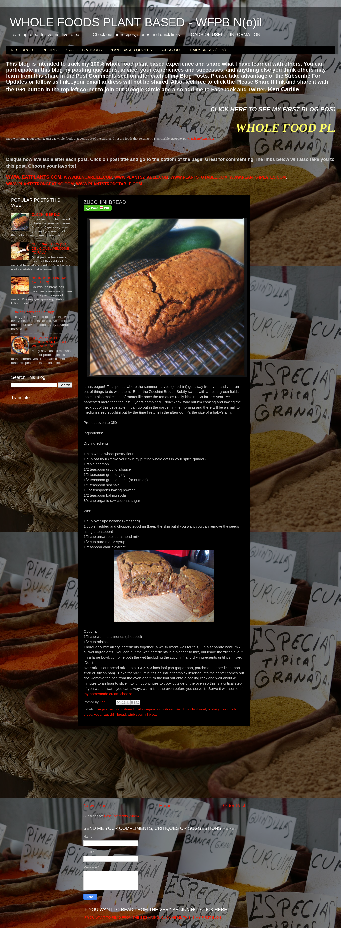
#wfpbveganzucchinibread (155, 709)
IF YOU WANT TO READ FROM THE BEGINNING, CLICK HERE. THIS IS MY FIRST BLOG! (153, 917)
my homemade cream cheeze (108, 694)
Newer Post (95, 805)
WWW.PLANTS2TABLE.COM (141, 177)
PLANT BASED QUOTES (131, 50)
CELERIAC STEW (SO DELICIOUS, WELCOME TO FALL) (50, 248)
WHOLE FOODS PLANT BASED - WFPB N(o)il (136, 22)
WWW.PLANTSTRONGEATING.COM (40, 184)
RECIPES (50, 50)
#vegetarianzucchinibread (114, 709)
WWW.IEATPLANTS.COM (33, 177)
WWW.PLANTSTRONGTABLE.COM (109, 184)
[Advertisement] (164, 764)
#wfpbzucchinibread (191, 709)
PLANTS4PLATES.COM (258, 177)
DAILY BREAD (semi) (208, 50)
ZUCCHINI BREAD (46, 214)
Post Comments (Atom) (121, 816)
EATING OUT (171, 50)
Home (165, 805)
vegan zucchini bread (110, 714)
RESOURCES (23, 50)
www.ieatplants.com (200, 138)
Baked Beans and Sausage (34, 312)
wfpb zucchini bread (142, 714)
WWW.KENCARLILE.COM (88, 177)
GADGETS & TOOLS (84, 50)
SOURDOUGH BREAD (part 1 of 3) (49, 280)
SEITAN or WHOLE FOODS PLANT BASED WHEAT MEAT (50, 342)
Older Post (234, 805)
